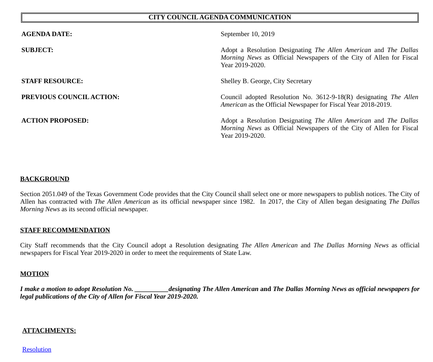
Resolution (36, 349)
